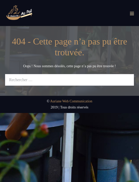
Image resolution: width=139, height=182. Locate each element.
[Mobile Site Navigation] (132, 13)
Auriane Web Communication (71, 101)
